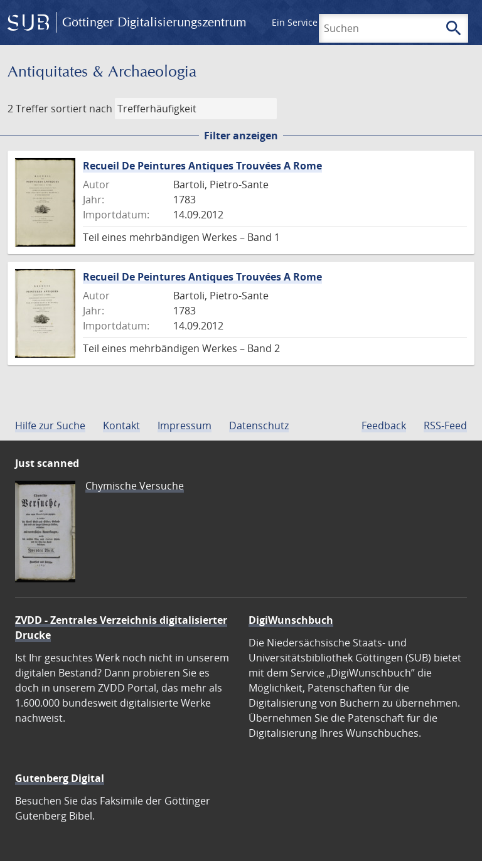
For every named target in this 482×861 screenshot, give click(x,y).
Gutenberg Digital (59, 778)
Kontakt (121, 425)
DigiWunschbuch (291, 620)
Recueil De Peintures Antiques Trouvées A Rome (202, 166)
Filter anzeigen (241, 135)
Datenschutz (259, 425)
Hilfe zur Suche (50, 425)
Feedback (384, 425)
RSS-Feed (445, 425)
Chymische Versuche (134, 486)
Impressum (185, 425)
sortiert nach (81, 108)
